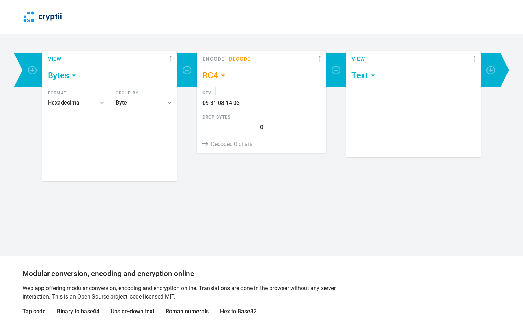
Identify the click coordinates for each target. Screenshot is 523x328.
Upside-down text (132, 311)
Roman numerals (187, 311)
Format (57, 93)
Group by (127, 93)
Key (206, 93)
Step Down (202, 127)
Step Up (320, 127)
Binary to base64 (78, 311)
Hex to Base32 (238, 311)
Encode (213, 59)
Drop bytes (216, 117)
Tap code (34, 311)
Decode (240, 59)
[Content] (109, 146)
